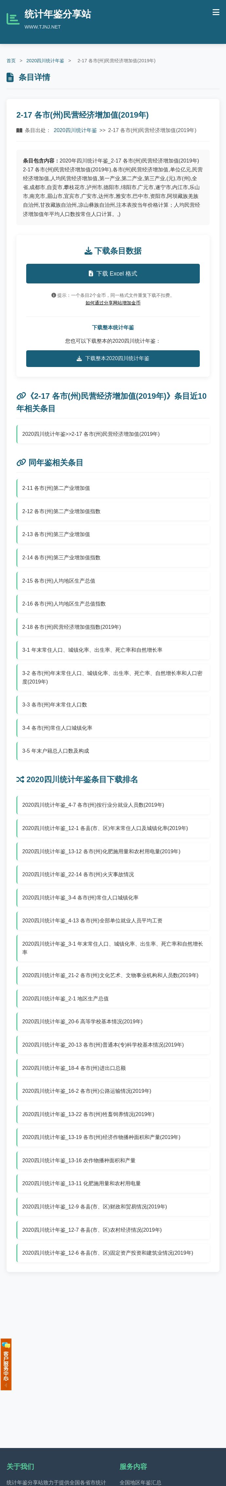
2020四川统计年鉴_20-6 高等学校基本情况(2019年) (82, 1021)
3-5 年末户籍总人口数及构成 (55, 751)
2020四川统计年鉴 (45, 60)
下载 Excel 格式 (113, 273)
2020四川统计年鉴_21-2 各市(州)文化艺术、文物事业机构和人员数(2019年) (110, 975)
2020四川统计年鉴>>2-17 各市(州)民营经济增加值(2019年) (91, 434)
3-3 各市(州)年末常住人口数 (54, 704)
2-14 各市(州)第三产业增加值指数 (61, 557)
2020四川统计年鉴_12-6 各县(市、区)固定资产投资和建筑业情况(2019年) (107, 1253)
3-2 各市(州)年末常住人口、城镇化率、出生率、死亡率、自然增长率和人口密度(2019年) (112, 677)
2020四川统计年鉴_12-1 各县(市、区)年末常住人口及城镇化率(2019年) (105, 828)
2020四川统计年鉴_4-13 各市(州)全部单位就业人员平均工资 (92, 920)
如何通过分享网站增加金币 (113, 302)
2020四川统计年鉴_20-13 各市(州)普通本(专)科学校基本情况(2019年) (103, 1045)
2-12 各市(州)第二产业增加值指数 (61, 511)
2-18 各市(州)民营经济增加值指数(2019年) (71, 627)
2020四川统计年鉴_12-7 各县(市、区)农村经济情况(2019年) (92, 1230)
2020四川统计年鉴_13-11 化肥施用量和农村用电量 (81, 1183)
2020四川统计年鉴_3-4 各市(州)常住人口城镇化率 (80, 897)
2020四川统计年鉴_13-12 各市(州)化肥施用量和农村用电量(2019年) (101, 851)
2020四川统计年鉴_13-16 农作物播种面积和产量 (79, 1160)
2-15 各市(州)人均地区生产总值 (58, 581)
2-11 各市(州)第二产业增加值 (56, 488)
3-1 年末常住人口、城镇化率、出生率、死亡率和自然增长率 (92, 650)
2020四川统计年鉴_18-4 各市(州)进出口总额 (74, 1068)
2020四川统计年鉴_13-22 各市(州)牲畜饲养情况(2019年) (88, 1114)
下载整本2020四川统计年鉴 (113, 358)
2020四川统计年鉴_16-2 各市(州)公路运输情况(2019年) (86, 1091)
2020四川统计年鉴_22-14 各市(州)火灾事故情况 (78, 874)
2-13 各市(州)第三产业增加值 (56, 534)
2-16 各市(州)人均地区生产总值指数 (64, 604)
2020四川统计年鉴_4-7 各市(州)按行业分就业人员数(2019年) (93, 805)
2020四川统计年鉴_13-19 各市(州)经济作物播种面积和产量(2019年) (101, 1137)
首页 (11, 60)
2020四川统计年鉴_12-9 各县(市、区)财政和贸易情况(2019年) (94, 1206)
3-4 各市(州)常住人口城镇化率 (57, 728)
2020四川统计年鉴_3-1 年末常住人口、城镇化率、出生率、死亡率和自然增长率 (112, 948)
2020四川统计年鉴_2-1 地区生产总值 (65, 998)
